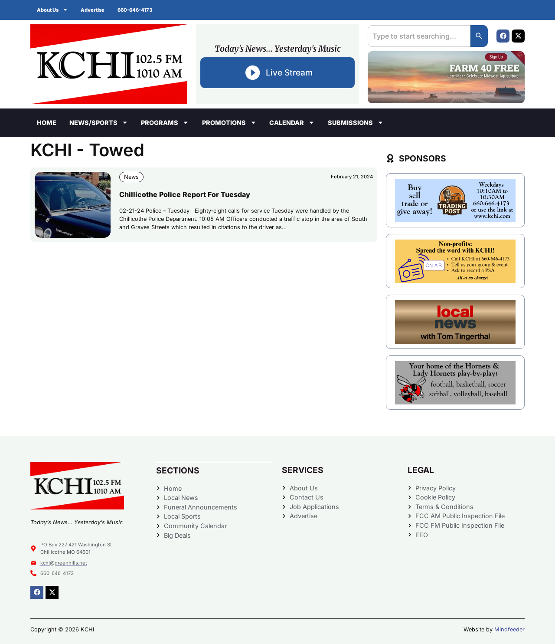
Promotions (229, 122)
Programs (165, 122)
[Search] (479, 36)
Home (46, 122)
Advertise (92, 10)
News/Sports (98, 122)
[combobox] (419, 36)
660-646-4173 (135, 10)
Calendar (291, 122)
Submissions (355, 122)
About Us (52, 9)
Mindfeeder (509, 629)
